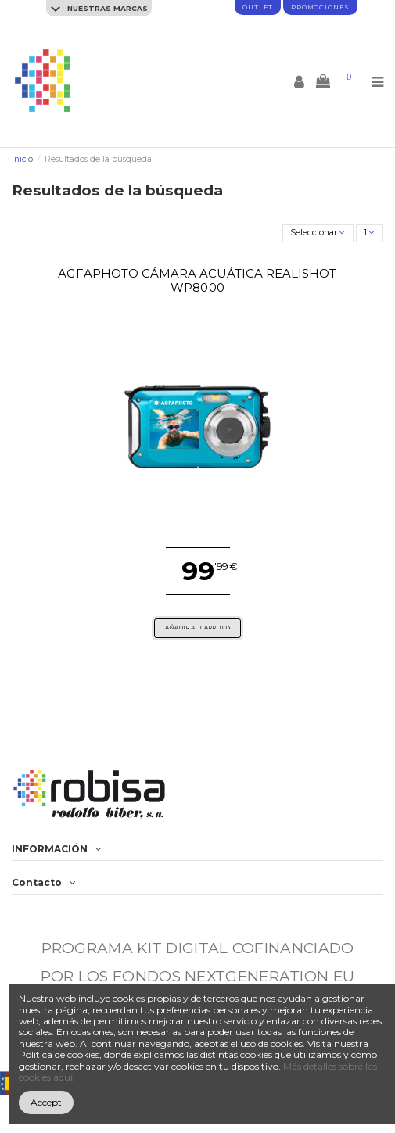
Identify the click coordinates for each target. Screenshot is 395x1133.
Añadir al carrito (198, 627)
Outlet (257, 7)
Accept (46, 1102)
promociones (320, 7)
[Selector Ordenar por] (318, 233)
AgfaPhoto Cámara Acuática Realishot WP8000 (197, 280)
